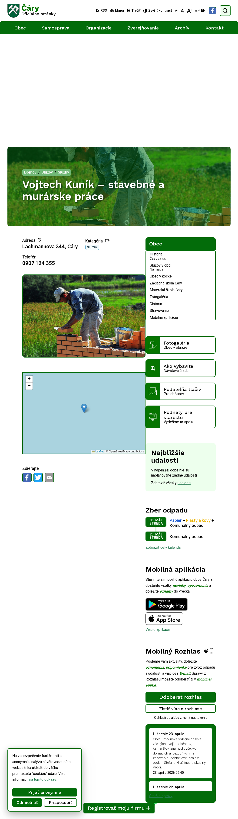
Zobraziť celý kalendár (163, 442)
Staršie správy (160, 691)
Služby (92, 142)
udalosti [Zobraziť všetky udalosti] (184, 377)
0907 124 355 (38, 158)
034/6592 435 (213, 779)
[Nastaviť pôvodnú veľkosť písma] (182, 11)
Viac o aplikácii (157, 524)
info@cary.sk (211, 785)
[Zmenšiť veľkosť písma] (176, 11)
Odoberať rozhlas (180, 592)
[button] (84, 303)
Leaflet (98, 346)
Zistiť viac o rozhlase (180, 603)
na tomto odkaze (42, 779)
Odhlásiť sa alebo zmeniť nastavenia (180, 612)
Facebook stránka (215, 790)
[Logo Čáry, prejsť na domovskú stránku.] (31, 11)
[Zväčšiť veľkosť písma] (189, 11)
